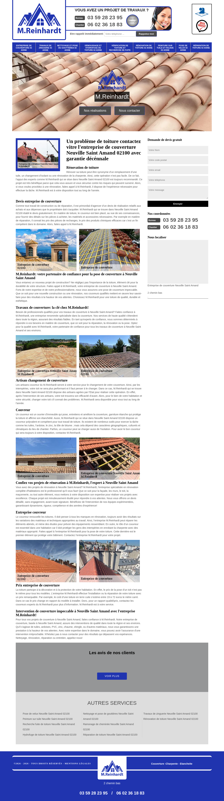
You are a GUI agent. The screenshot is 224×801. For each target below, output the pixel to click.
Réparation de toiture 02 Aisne (201, 46)
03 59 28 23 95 (105, 17)
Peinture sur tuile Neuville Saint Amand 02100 (48, 719)
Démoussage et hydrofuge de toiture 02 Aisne (93, 47)
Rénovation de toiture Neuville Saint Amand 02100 (170, 719)
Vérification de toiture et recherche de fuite (120, 47)
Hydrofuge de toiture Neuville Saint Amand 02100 (49, 734)
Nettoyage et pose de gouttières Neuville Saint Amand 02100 (108, 716)
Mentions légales (78, 763)
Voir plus (112, 676)
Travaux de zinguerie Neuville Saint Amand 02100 (170, 713)
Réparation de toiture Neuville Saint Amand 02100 (110, 734)
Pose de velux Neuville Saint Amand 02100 (46, 713)
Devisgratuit (132, 20)
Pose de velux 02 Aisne (183, 47)
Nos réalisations (95, 110)
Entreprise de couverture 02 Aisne (24, 47)
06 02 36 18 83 (105, 24)
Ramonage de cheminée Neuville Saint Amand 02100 (108, 727)
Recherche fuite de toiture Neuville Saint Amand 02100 (49, 727)
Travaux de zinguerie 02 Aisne (45, 47)
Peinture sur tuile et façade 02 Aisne (165, 47)
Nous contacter (129, 110)
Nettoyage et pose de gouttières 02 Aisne (67, 47)
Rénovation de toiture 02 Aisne (144, 46)
